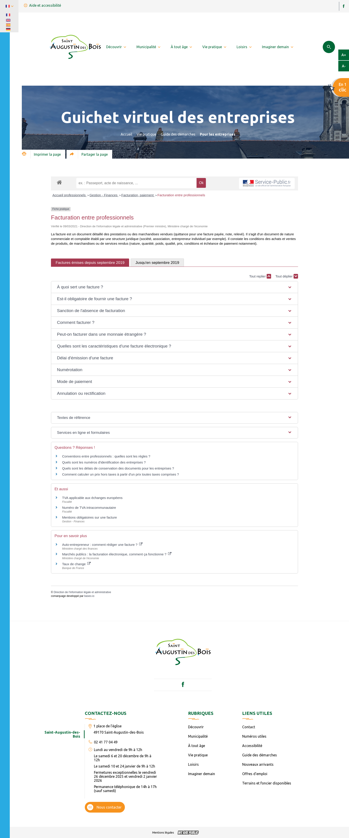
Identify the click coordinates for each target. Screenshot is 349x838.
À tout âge (196, 746)
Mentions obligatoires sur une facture (89, 517)
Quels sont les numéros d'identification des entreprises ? (104, 462)
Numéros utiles (254, 736)
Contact (248, 727)
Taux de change (76, 564)
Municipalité (198, 736)
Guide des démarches (178, 134)
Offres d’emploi (254, 774)
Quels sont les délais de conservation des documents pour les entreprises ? (118, 468)
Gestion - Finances (103, 195)
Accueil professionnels (70, 195)
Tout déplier (286, 276)
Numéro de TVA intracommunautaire (89, 507)
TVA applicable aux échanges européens (92, 498)
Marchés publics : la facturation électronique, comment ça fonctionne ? (116, 554)
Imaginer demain (201, 774)
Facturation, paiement (137, 195)
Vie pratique (146, 134)
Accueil (126, 134)
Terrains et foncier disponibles (266, 783)
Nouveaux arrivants (258, 764)
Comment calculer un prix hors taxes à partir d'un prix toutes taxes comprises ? (120, 474)
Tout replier (260, 276)
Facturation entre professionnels (181, 195)
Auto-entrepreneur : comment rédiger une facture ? (102, 544)
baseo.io (89, 596)
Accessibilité (252, 746)
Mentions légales (163, 832)
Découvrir (196, 727)
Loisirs (193, 764)
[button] (174, 287)
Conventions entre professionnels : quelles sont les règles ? (106, 456)
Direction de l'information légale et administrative (82, 592)
